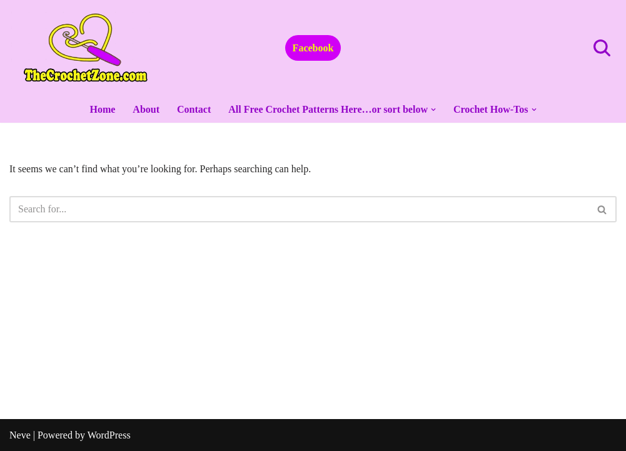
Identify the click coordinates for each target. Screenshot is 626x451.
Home (102, 109)
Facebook (313, 48)
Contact (194, 109)
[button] (433, 109)
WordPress (109, 435)
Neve (20, 435)
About (146, 109)
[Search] (601, 47)
